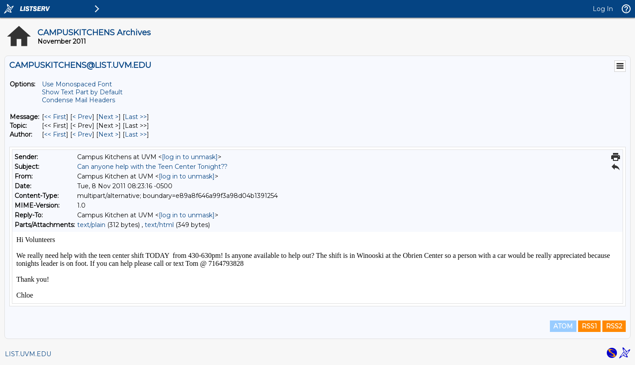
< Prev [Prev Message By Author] (82, 134)
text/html (159, 225)
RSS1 (589, 326)
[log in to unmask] (190, 157)
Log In (603, 9)
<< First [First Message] (55, 117)
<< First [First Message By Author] (55, 134)
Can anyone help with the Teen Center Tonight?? (152, 167)
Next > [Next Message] (108, 117)
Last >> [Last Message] (136, 117)
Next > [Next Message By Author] (108, 134)
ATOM (563, 326)
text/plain (91, 225)
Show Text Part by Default (82, 92)
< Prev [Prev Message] (82, 117)
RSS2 (614, 326)
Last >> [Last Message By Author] (136, 134)
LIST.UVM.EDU (28, 354)
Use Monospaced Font (77, 84)
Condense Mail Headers (78, 100)
